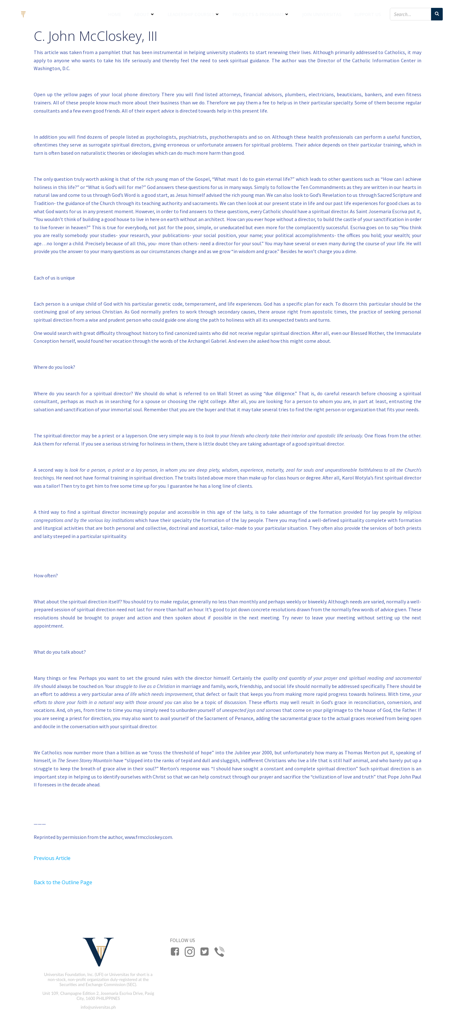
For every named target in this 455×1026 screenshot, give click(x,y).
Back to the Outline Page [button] (63, 882)
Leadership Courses (194, 14)
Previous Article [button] (52, 858)
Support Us (367, 14)
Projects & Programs (261, 14)
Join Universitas (321, 14)
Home (114, 14)
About (144, 14)
